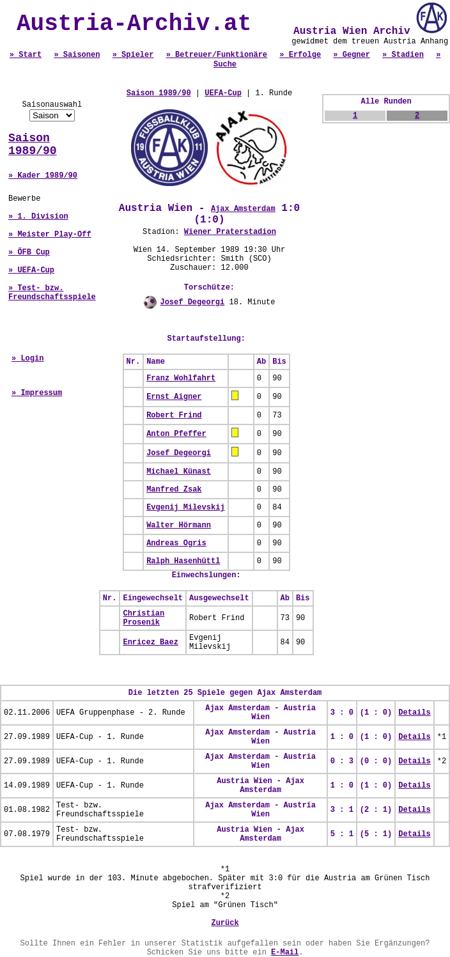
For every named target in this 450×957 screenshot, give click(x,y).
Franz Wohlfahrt (180, 378)
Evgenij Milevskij (185, 507)
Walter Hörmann (178, 525)
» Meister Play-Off (49, 234)
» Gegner (351, 55)
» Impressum (37, 393)
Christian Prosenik (143, 618)
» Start (26, 55)
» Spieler (133, 55)
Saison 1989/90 (32, 144)
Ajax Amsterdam (243, 209)
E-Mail (285, 952)
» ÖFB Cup (29, 252)
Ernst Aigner (173, 397)
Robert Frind (173, 415)
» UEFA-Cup (31, 270)
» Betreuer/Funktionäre (216, 55)
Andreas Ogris (176, 543)
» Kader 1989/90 (42, 175)
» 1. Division (38, 216)
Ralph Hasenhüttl (183, 561)
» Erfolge (300, 55)
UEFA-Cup (223, 93)
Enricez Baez (150, 642)
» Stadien (403, 55)
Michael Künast (178, 471)
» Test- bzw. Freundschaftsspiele (52, 293)
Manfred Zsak (173, 489)
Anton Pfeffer (176, 434)
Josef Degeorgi (192, 302)
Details (414, 712)
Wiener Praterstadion (230, 232)
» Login (27, 358)
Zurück (224, 923)
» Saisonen (77, 55)
